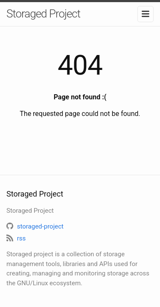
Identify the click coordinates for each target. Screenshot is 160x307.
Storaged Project (43, 13)
